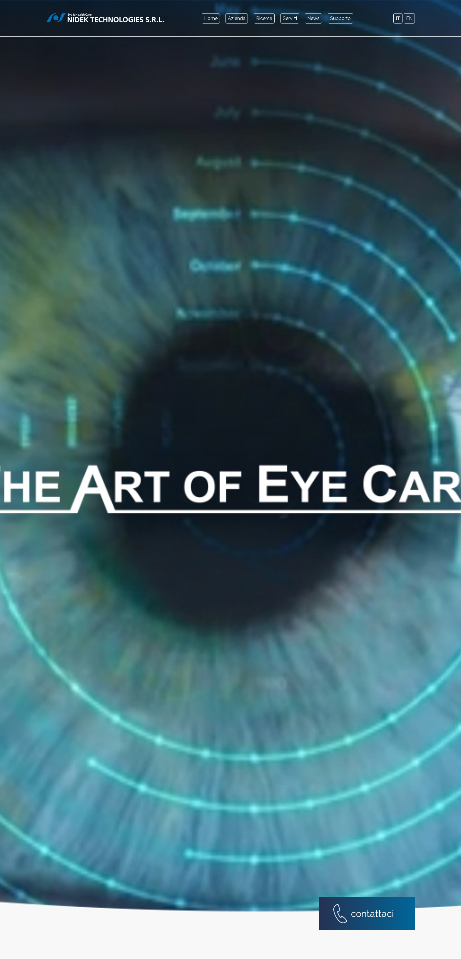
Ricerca (264, 18)
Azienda (236, 18)
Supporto (340, 18)
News (313, 18)
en (409, 18)
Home (211, 18)
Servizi (290, 18)
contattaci (372, 913)
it (398, 18)
